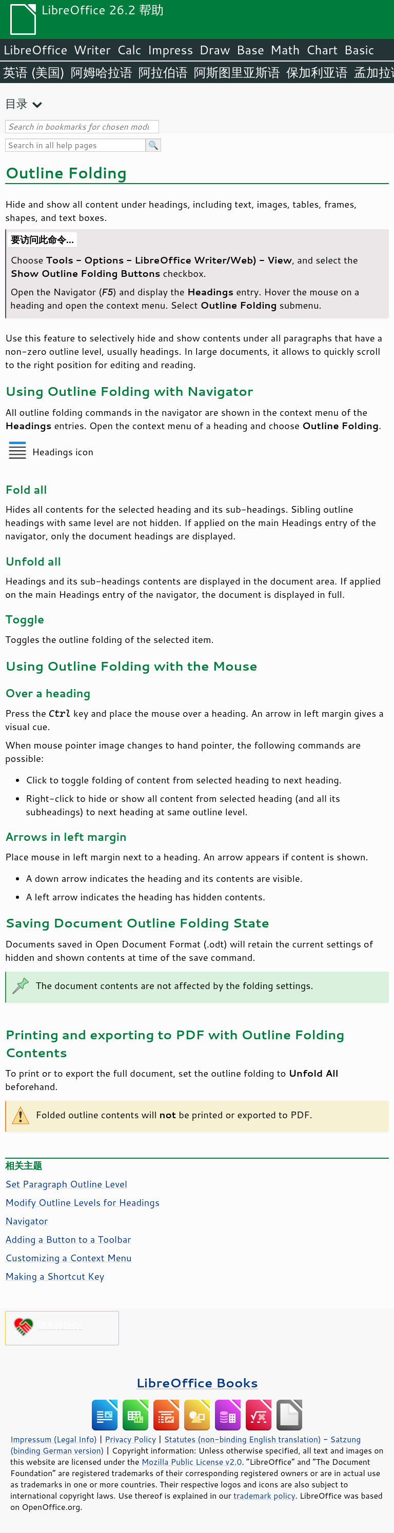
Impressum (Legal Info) (53, 1439)
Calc (129, 49)
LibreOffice (35, 49)
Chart (322, 49)
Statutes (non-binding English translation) (242, 1439)
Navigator (26, 1220)
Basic (359, 49)
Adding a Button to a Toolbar (68, 1239)
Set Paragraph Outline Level (66, 1184)
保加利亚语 (317, 72)
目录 (16, 103)
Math (285, 49)
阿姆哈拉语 (101, 72)
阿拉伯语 (163, 72)
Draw (214, 49)
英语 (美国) (34, 72)
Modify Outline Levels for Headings (82, 1202)
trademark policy (264, 1495)
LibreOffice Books (197, 1382)
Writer (91, 49)
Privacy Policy (130, 1439)
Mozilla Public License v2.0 (192, 1461)
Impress (170, 49)
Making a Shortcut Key (54, 1276)
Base (250, 49)
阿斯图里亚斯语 (237, 72)
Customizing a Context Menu (68, 1257)
